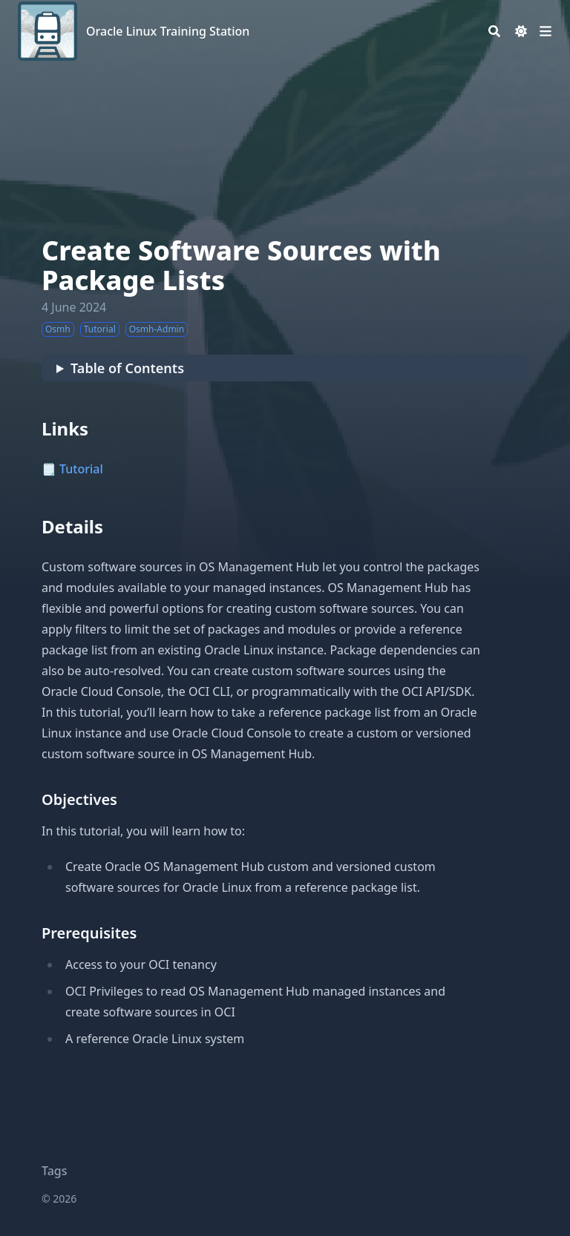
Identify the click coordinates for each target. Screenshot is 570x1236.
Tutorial (81, 469)
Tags (55, 1171)
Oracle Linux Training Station (167, 31)
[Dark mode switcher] (521, 31)
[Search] (494, 31)
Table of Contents (127, 368)
